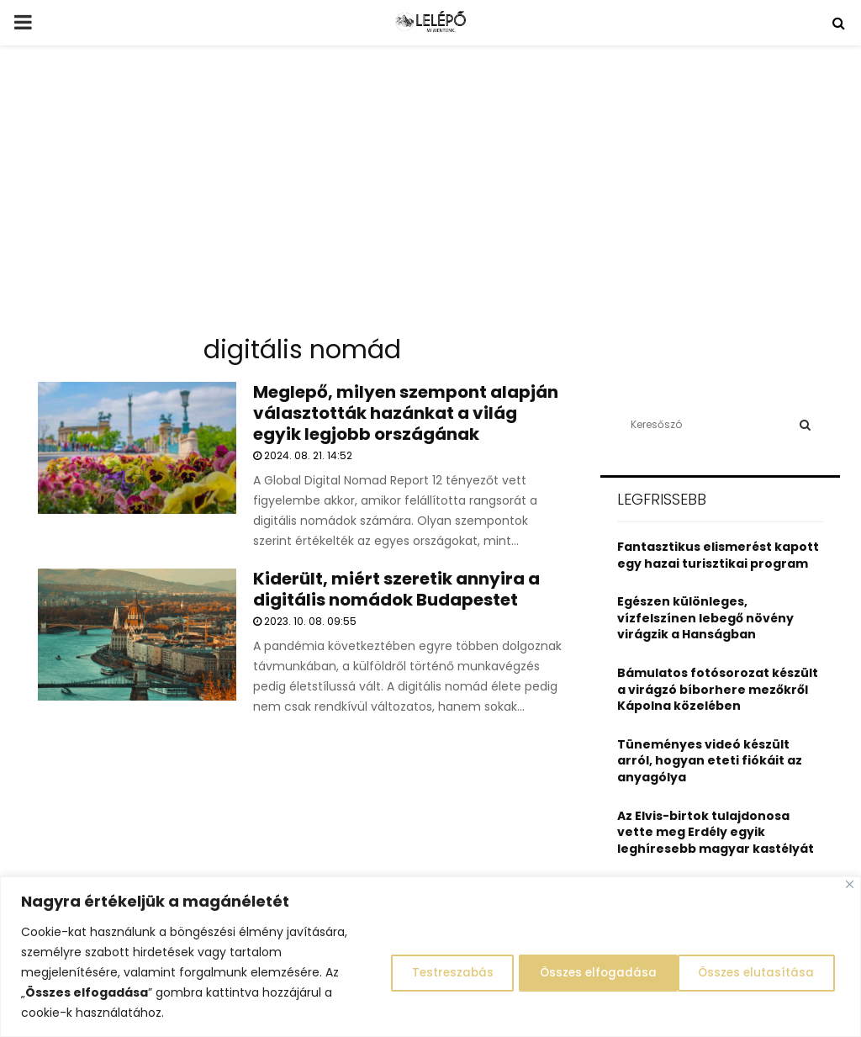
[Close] (849, 884)
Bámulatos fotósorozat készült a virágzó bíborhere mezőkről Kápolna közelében (717, 689)
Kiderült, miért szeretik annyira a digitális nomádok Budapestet (396, 589)
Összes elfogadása (755, 972)
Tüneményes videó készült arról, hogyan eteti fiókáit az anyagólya (709, 761)
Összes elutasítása (580, 972)
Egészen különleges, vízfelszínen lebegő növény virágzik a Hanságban (705, 618)
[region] (430, 956)
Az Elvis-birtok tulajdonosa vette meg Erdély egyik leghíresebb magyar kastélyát (715, 832)
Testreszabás (424, 972)
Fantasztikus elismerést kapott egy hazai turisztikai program (718, 555)
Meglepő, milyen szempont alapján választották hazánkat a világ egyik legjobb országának (405, 413)
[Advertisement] (430, 197)
